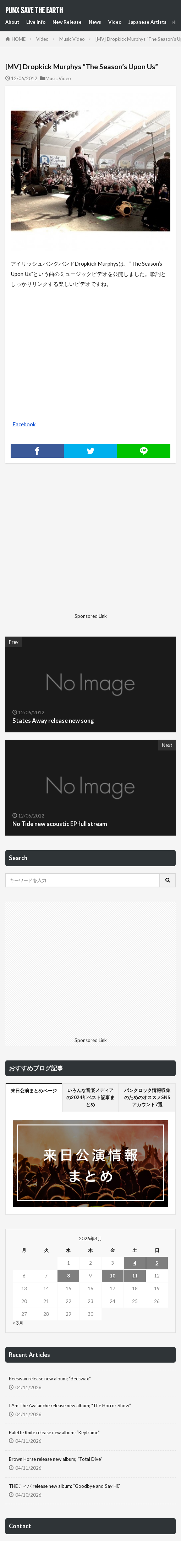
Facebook (24, 424)
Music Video (72, 39)
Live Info (35, 22)
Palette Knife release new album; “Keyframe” (54, 1432)
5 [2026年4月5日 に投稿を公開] (156, 1263)
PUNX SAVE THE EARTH (34, 10)
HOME (19, 39)
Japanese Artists (147, 22)
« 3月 (18, 1323)
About (12, 22)
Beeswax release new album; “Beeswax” (50, 1378)
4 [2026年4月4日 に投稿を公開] (134, 1263)
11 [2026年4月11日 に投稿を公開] (135, 1276)
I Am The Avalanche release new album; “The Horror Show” (70, 1405)
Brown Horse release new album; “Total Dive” (55, 1459)
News (95, 22)
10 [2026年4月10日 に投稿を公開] (112, 1276)
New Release (67, 22)
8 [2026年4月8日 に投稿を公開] (68, 1276)
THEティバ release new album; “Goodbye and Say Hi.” (64, 1486)
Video (114, 22)
